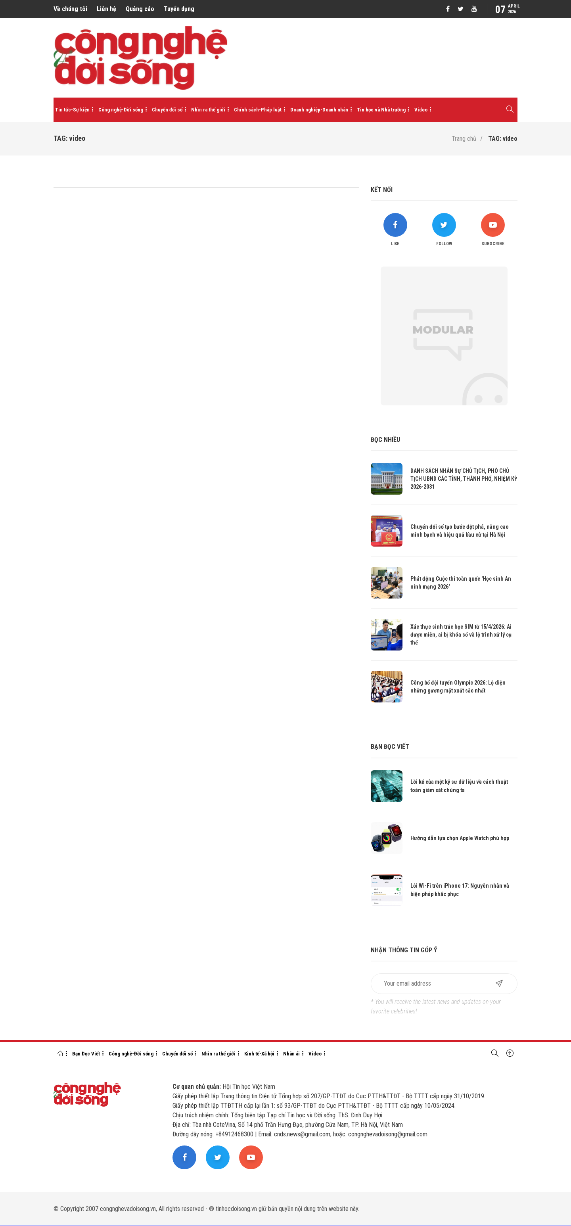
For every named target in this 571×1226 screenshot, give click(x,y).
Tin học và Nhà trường (381, 110)
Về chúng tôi (70, 9)
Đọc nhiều (385, 439)
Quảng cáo (140, 9)
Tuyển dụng (179, 9)
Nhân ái (291, 1054)
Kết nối (382, 190)
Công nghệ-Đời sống (120, 110)
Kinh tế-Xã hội (259, 1054)
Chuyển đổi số (167, 110)
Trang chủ (464, 138)
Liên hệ (106, 9)
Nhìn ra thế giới (208, 110)
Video (420, 110)
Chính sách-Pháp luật (258, 110)
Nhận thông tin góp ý (404, 950)
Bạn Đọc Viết (86, 1054)
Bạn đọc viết (390, 746)
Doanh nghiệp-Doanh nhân (319, 110)
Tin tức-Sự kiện (72, 110)
